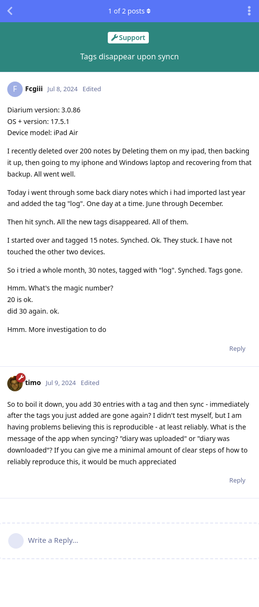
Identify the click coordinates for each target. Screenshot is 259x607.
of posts (129, 10)
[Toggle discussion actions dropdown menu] (249, 11)
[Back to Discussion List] (9, 11)
